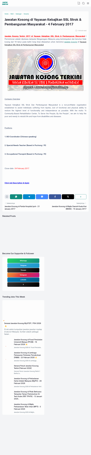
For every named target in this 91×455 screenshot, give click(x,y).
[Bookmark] (7, 209)
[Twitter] (68, 208)
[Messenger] (42, 208)
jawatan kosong (21, 47)
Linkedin (23, 293)
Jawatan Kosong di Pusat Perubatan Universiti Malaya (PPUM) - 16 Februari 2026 (26, 357)
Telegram (23, 279)
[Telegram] (29, 208)
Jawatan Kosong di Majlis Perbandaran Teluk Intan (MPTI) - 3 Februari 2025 (28, 426)
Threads (23, 284)
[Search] (83, 3)
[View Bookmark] (78, 3)
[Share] (80, 208)
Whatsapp (23, 274)
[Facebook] (55, 208)
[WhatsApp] (17, 208)
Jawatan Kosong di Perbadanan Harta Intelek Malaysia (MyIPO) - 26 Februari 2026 (28, 399)
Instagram (23, 289)
